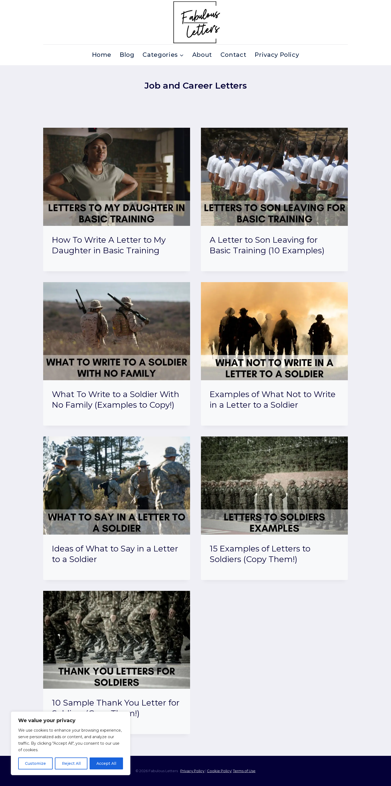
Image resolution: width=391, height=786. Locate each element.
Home (102, 54)
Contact (233, 54)
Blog (127, 54)
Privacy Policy (277, 54)
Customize (35, 763)
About (202, 54)
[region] (70, 743)
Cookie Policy (219, 771)
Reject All (71, 763)
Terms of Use (244, 771)
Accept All (106, 763)
